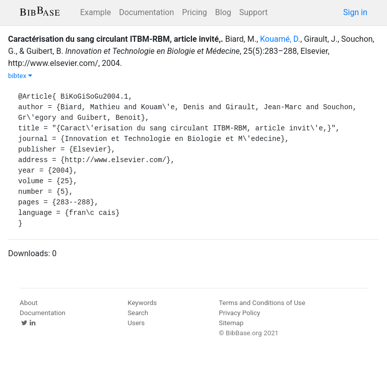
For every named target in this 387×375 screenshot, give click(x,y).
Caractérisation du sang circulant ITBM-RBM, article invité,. (115, 39)
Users (136, 323)
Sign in (355, 12)
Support (253, 12)
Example (95, 12)
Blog (223, 12)
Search (137, 313)
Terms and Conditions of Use (262, 303)
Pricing (194, 12)
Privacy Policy (239, 313)
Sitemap (231, 323)
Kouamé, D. (280, 39)
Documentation (146, 12)
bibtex (20, 76)
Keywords (142, 303)
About (29, 303)
